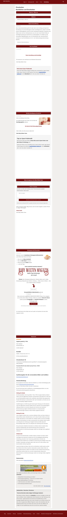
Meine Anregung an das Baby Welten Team (33, 180)
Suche (34, 513)
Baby (24, 1)
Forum (41, 1)
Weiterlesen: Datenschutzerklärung (23, 42)
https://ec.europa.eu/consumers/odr (26, 384)
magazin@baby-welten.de (35, 146)
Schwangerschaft (31, 1)
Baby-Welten (6, 1)
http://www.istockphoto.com (22, 376)
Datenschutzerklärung (33, 23)
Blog (5, 513)
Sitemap (14, 513)
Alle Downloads (47, 485)
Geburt (37, 1)
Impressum (33, 336)
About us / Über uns (33, 12)
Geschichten (19, 513)
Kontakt (38, 513)
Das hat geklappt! (33, 46)
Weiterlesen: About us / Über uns (22, 19)
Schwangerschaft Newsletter (33, 250)
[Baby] (25, 2)
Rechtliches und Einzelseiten (58, 513)
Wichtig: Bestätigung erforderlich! (33, 113)
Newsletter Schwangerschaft (46, 513)
